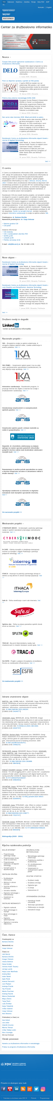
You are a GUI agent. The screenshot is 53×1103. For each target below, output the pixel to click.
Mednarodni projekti (12, 524)
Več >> (47, 161)
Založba (27, 2)
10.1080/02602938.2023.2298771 (17, 813)
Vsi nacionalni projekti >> (12, 512)
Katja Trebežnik (7, 1006)
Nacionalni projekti (11, 339)
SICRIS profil (8, 236)
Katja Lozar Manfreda (10, 971)
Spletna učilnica (8, 10)
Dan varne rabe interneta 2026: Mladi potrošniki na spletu (22, 117)
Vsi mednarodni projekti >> (12, 681)
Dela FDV (41, 2)
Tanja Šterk (6, 1001)
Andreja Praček (7, 986)
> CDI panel (6, 226)
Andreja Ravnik (7, 994)
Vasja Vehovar (7, 948)
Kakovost (11, 2)
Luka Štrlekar (7, 1004)
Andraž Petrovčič (8, 981)
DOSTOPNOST (8, 18)
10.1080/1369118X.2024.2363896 (20, 761)
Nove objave (8, 258)
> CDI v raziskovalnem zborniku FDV (15, 234)
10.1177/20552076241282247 (16, 778)
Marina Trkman (7, 1027)
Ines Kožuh (6, 1020)
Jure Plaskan (6, 984)
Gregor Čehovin (7, 959)
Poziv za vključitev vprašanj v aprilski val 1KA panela (20, 81)
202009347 (17, 798)
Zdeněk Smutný (7, 1025)
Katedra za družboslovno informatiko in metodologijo (20, 1043)
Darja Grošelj (6, 964)
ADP (47, 2)
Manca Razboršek (8, 996)
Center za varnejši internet (22, 211)
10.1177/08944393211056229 (35, 828)
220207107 (16, 728)
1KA (46, 213)
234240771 (16, 711)
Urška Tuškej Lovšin (9, 1030)
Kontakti (41, 7)
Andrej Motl (6, 974)
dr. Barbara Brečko (20, 217)
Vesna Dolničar (7, 962)
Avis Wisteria (6, 1013)
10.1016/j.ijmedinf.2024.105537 (32, 796)
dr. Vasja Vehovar (27, 219)
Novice (5, 57)
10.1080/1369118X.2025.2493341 (17, 709)
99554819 (16, 830)
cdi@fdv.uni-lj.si (14, 244)
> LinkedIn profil (8, 238)
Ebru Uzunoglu (7, 1032)
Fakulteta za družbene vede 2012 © (15, 1098)
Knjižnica (19, 2)
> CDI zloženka (7, 232)
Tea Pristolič (6, 989)
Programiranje (44, 1098)
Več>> (4, 495)
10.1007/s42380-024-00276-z (16, 743)
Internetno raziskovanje (17, 213)
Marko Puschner (8, 991)
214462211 (16, 745)
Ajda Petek (6, 979)
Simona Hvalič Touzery (10, 966)
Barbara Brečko (8, 942)
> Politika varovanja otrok (11, 240)
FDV (4, 2)
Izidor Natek (6, 976)
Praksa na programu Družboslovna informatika (18, 1047)
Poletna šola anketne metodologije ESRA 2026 (18, 98)
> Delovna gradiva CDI (10, 224)
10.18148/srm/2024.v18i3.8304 (27, 726)
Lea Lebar (5, 1022)
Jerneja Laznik (7, 969)
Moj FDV (6, 14)
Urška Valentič (7, 1009)
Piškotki (33, 1098)
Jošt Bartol (6, 954)
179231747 (16, 815)
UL (4, 5)
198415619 (16, 763)
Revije (33, 2)
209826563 (17, 780)
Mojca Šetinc (7, 999)
